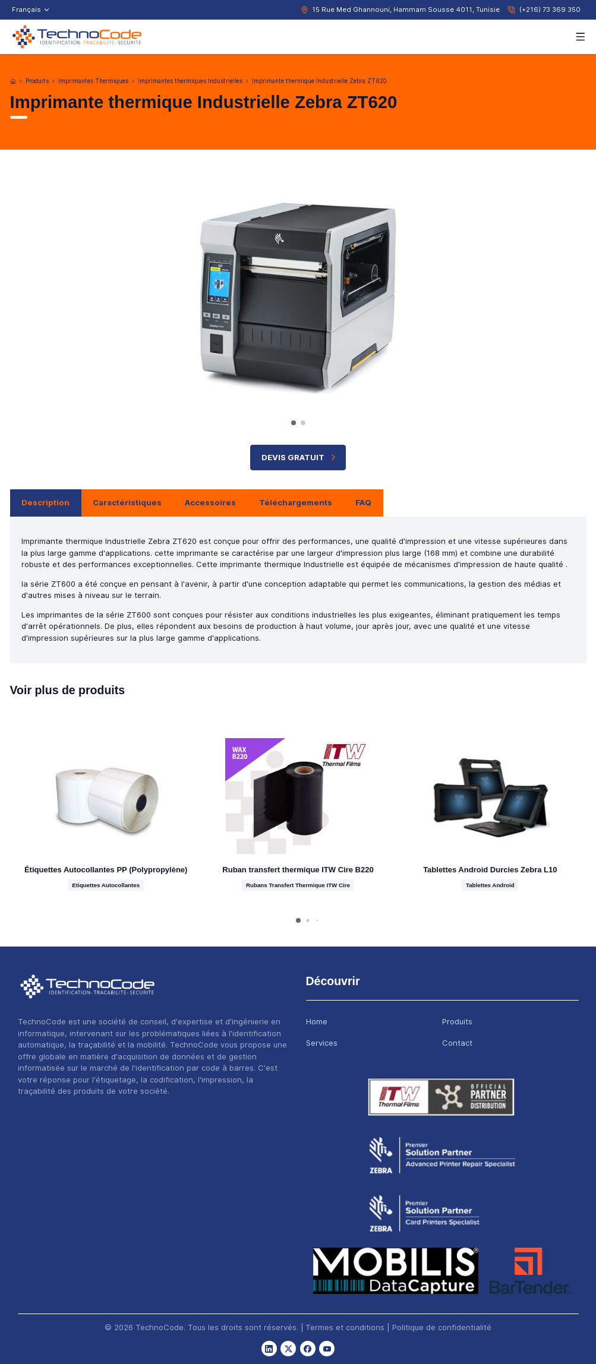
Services (322, 1042)
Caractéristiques (127, 502)
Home (316, 1021)
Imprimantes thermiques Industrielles (190, 81)
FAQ (363, 502)
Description (45, 502)
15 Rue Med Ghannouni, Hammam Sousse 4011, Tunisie (406, 9)
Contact (457, 1042)
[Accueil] (13, 81)
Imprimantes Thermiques (93, 81)
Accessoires (210, 502)
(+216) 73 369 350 (550, 9)
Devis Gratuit (299, 457)
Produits (37, 81)
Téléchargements (295, 502)
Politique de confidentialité (441, 1327)
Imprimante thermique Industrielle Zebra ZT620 (319, 81)
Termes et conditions (344, 1327)
